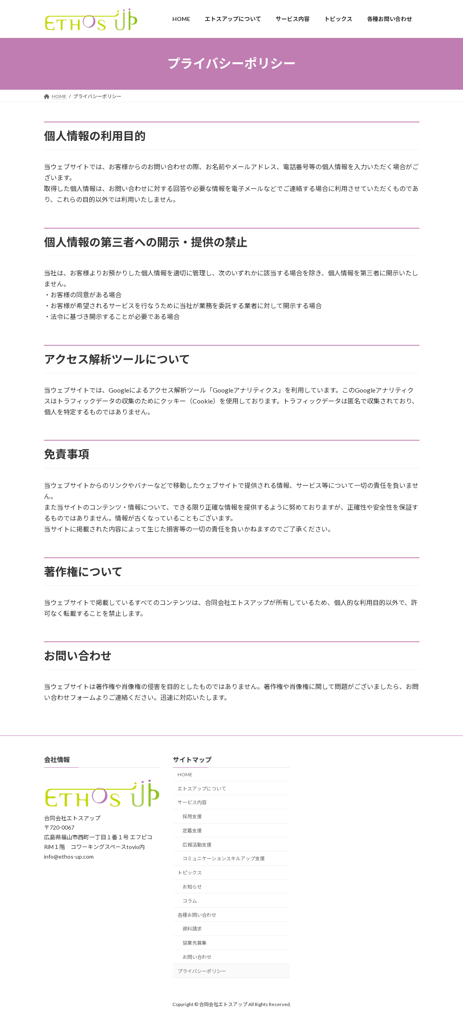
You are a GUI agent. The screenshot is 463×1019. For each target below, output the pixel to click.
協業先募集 (194, 943)
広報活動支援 (197, 844)
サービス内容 (192, 802)
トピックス (190, 873)
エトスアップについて (202, 788)
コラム (189, 900)
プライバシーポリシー (202, 971)
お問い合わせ (197, 957)
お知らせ (192, 887)
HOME (185, 774)
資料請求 (192, 929)
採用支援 (192, 816)
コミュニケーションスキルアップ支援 (223, 858)
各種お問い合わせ (197, 915)
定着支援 (192, 831)
